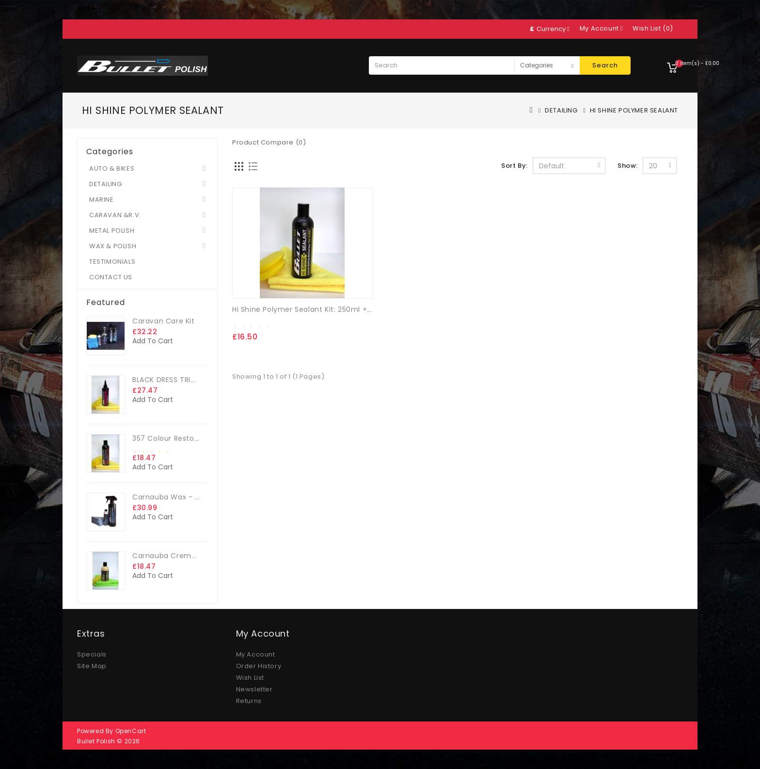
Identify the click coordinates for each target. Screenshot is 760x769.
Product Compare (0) (269, 142)
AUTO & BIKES (111, 168)
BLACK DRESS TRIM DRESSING (182, 379)
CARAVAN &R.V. (115, 215)
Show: (628, 165)
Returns (249, 700)
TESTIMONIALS (112, 261)
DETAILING (561, 110)
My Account (255, 654)
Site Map (92, 666)
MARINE (101, 199)
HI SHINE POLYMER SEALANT (634, 110)
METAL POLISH (111, 230)
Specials (92, 654)
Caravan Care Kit (163, 321)
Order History (259, 666)
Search (605, 65)
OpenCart (130, 731)
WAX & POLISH (112, 246)
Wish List (250, 677)
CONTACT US (110, 277)
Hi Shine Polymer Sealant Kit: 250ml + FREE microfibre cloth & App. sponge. (367, 309)
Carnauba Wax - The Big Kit (182, 497)
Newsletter (254, 689)
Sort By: (514, 165)
